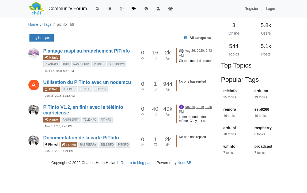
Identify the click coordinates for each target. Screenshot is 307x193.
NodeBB (184, 163)
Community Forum (67, 8)
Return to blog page (137, 163)
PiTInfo (52, 57)
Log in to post (42, 38)
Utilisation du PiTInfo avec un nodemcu (87, 82)
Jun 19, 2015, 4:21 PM (59, 151)
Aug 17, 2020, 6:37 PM (59, 70)
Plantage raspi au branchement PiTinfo (86, 51)
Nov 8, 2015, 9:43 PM (58, 126)
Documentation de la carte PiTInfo (81, 137)
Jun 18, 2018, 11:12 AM (60, 95)
